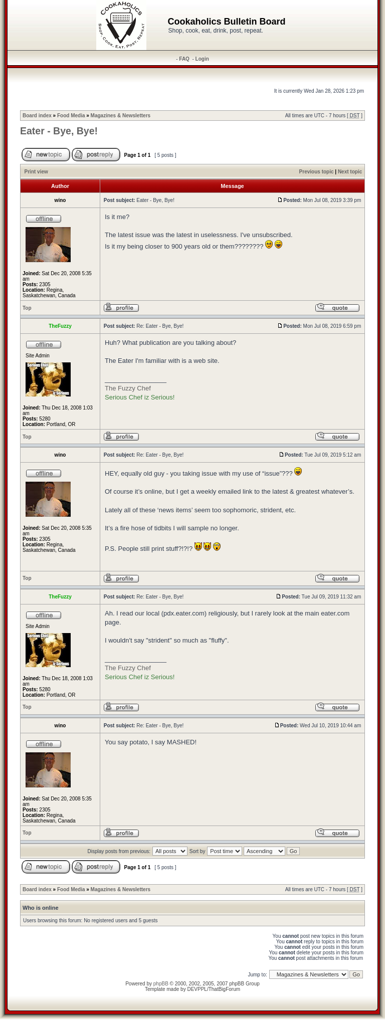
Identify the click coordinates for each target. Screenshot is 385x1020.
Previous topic (316, 171)
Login (202, 59)
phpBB (160, 983)
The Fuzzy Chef (128, 388)
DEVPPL (197, 989)
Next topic (350, 171)
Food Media (71, 115)
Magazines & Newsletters (121, 115)
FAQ (184, 59)
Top (27, 308)
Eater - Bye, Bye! (59, 130)
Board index (37, 115)
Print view (36, 171)
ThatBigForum (224, 989)
